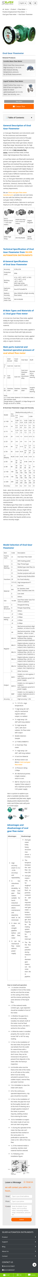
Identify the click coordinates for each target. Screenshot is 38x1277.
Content (6, 1206)
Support (5, 1242)
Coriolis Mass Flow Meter (12, 61)
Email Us (28, 1182)
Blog (3, 1247)
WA (19, 1275)
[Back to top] (34, 1265)
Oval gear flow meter (10, 14)
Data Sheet (19, 101)
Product (13, 9)
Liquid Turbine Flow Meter (13, 81)
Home (7, 9)
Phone (7, 1201)
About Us (5, 1251)
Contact (4, 1256)
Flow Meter (22, 9)
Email (7, 1196)
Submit (21, 1219)
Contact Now (20, 106)
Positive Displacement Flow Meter (14, 12)
